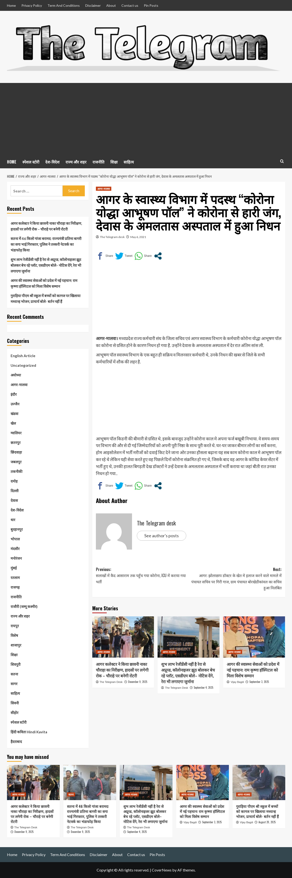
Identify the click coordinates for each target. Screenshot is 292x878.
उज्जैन (15, 404)
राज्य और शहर (76, 162)
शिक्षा (114, 162)
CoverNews (162, 870)
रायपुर (15, 626)
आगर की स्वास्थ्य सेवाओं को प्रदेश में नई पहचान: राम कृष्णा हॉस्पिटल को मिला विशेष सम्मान (253, 670)
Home (11, 5)
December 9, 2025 (137, 682)
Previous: (142, 575)
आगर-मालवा (19, 384)
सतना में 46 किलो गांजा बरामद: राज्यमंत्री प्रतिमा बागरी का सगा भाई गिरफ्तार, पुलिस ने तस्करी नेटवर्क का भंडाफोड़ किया (46, 244)
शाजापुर (16, 645)
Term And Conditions (63, 5)
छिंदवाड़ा (16, 452)
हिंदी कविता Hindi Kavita (29, 732)
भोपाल (15, 539)
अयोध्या (16, 375)
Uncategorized (23, 365)
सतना (14, 674)
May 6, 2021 (138, 237)
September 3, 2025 (259, 682)
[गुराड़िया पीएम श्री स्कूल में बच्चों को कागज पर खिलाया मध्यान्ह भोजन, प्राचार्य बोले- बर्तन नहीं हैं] (258, 782)
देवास (14, 500)
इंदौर (14, 394)
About (111, 5)
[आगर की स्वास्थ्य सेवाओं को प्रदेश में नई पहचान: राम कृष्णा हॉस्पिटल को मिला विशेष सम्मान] (254, 637)
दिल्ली (15, 491)
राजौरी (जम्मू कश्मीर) (24, 606)
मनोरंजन (16, 558)
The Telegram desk (112, 237)
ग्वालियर (16, 433)
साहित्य (129, 162)
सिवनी (15, 703)
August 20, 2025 (267, 822)
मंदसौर (15, 548)
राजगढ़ (15, 587)
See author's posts (161, 535)
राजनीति (98, 162)
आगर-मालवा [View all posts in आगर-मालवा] (103, 189)
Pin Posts (151, 5)
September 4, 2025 (203, 687)
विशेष (14, 635)
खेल (13, 423)
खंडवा (14, 413)
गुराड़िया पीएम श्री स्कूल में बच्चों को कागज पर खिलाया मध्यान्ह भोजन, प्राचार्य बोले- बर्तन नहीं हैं (45, 298)
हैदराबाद (16, 741)
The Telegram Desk (111, 682)
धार (13, 519)
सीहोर (14, 712)
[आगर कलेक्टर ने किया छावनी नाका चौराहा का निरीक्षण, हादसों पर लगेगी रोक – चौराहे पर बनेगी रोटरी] (123, 637)
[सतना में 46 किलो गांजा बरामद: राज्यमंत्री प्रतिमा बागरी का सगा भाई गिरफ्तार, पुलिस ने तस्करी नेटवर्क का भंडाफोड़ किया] (89, 782)
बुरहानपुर (17, 529)
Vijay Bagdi (237, 682)
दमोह (14, 481)
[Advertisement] (146, 119)
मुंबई (14, 568)
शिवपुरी (15, 664)
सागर (14, 683)
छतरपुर (15, 442)
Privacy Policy (31, 5)
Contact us (129, 5)
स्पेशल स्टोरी (30, 162)
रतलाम (15, 577)
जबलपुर (16, 462)
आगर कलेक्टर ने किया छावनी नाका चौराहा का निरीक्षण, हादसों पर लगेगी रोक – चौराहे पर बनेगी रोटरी (122, 670)
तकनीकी (16, 471)
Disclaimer (93, 5)
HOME (11, 162)
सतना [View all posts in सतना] (71, 794)
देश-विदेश (52, 162)
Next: (235, 578)
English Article (23, 356)
